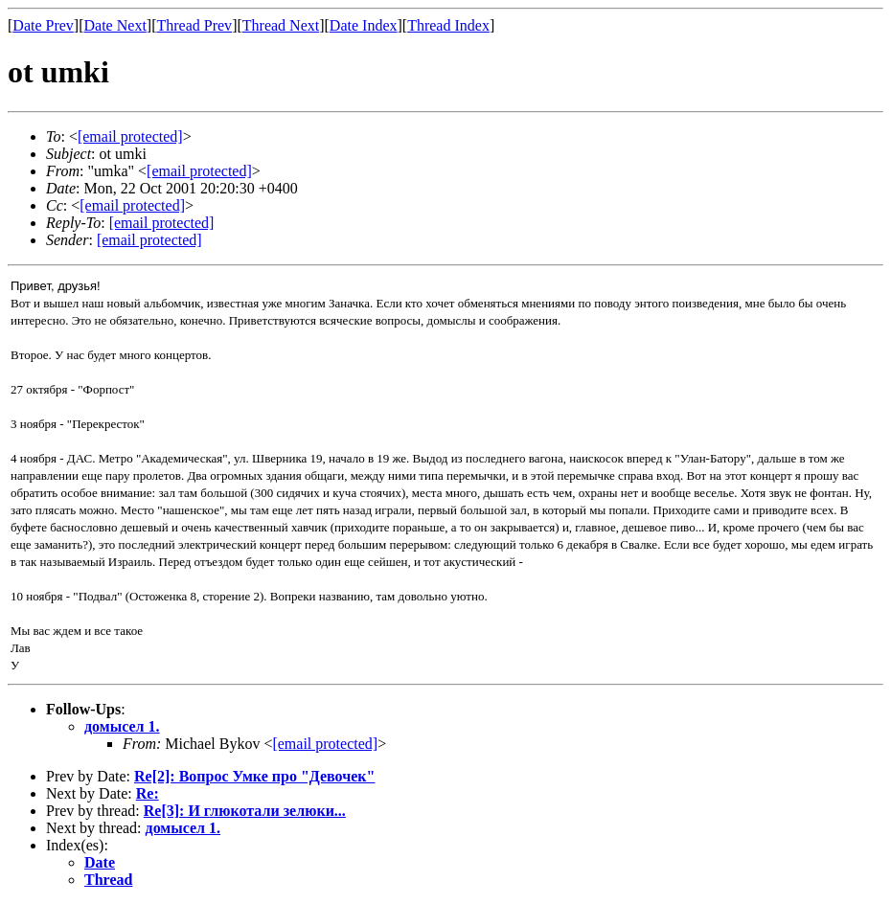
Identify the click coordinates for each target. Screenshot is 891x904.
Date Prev (43, 25)
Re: (147, 793)
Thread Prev (194, 25)
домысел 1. (122, 726)
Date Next (115, 25)
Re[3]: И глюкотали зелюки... (245, 810)
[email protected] (324, 743)
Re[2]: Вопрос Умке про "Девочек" (254, 776)
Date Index (364, 25)
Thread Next (280, 25)
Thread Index (448, 25)
